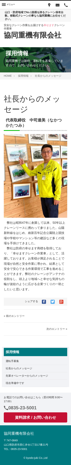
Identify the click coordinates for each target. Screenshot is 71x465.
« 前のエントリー (14, 315)
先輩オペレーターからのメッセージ (27, 375)
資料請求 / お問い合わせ (35, 417)
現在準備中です (15, 383)
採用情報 (23, 75)
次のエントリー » (56, 328)
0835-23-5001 (22, 407)
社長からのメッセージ (48, 75)
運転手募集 (12, 361)
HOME (8, 75)
